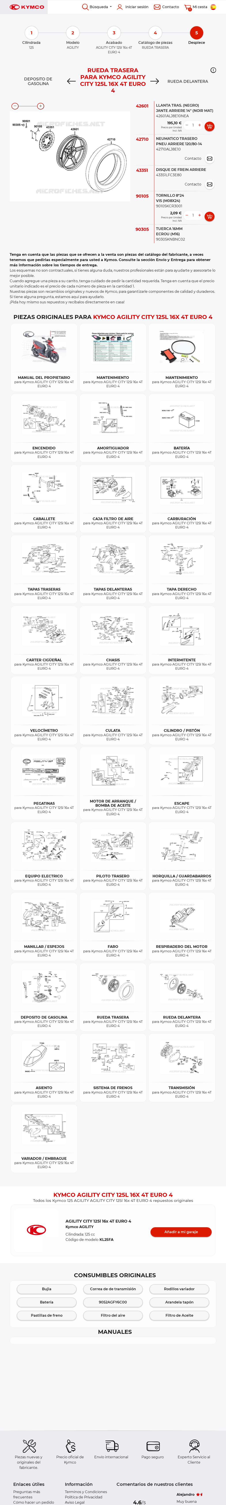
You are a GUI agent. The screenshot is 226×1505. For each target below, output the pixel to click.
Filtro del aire (113, 1315)
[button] (213, 70)
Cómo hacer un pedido (33, 1502)
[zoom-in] (40, 106)
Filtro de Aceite (179, 1315)
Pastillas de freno (46, 1315)
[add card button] (210, 126)
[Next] (154, 81)
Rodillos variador (179, 1289)
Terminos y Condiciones (86, 1492)
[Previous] (71, 81)
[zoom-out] (15, 106)
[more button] (199, 125)
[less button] (186, 125)
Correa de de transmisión (113, 1289)
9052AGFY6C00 (113, 1302)
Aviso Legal (75, 1502)
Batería (46, 1302)
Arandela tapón (179, 1302)
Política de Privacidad (83, 1497)
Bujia (46, 1289)
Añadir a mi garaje (181, 1232)
